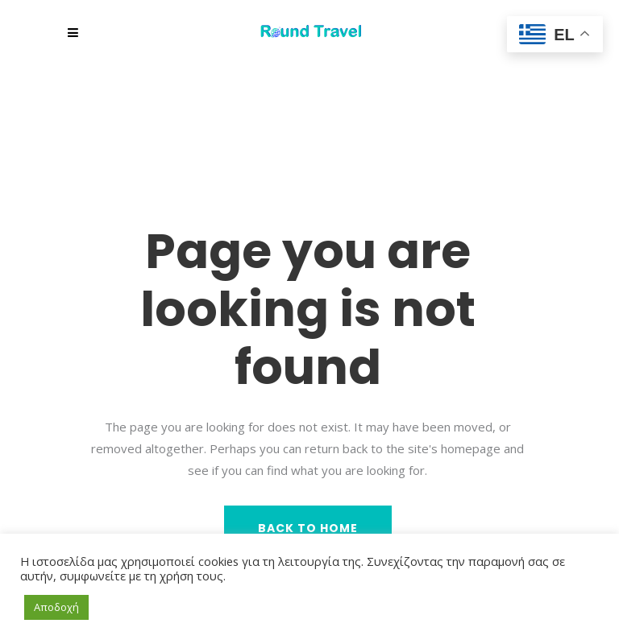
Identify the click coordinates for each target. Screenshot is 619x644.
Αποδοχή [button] (56, 607)
